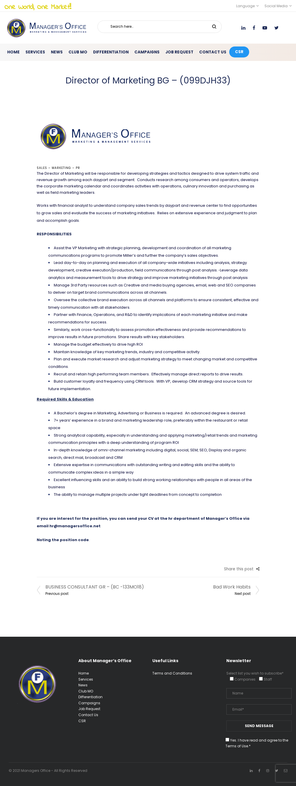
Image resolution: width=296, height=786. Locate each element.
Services (85, 679)
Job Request (89, 708)
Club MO (85, 691)
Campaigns (89, 703)
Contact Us (88, 714)
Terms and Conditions (172, 673)
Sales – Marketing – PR (58, 168)
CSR (82, 720)
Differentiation (90, 696)
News (83, 685)
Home (83, 673)
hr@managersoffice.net (75, 526)
